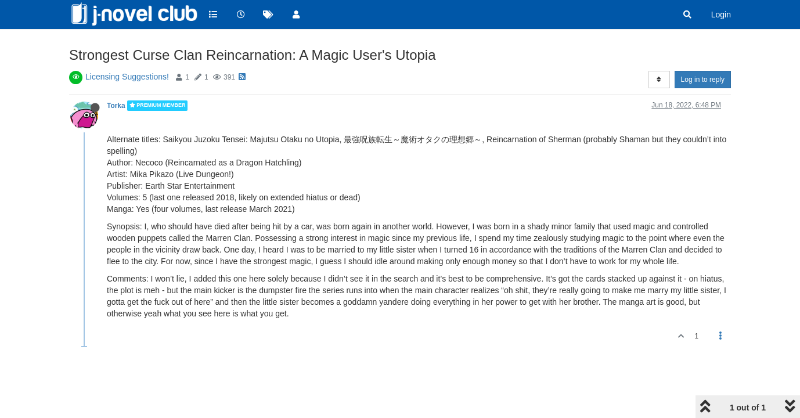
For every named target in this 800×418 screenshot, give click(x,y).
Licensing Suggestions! (127, 76)
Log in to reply (703, 79)
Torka (116, 106)
